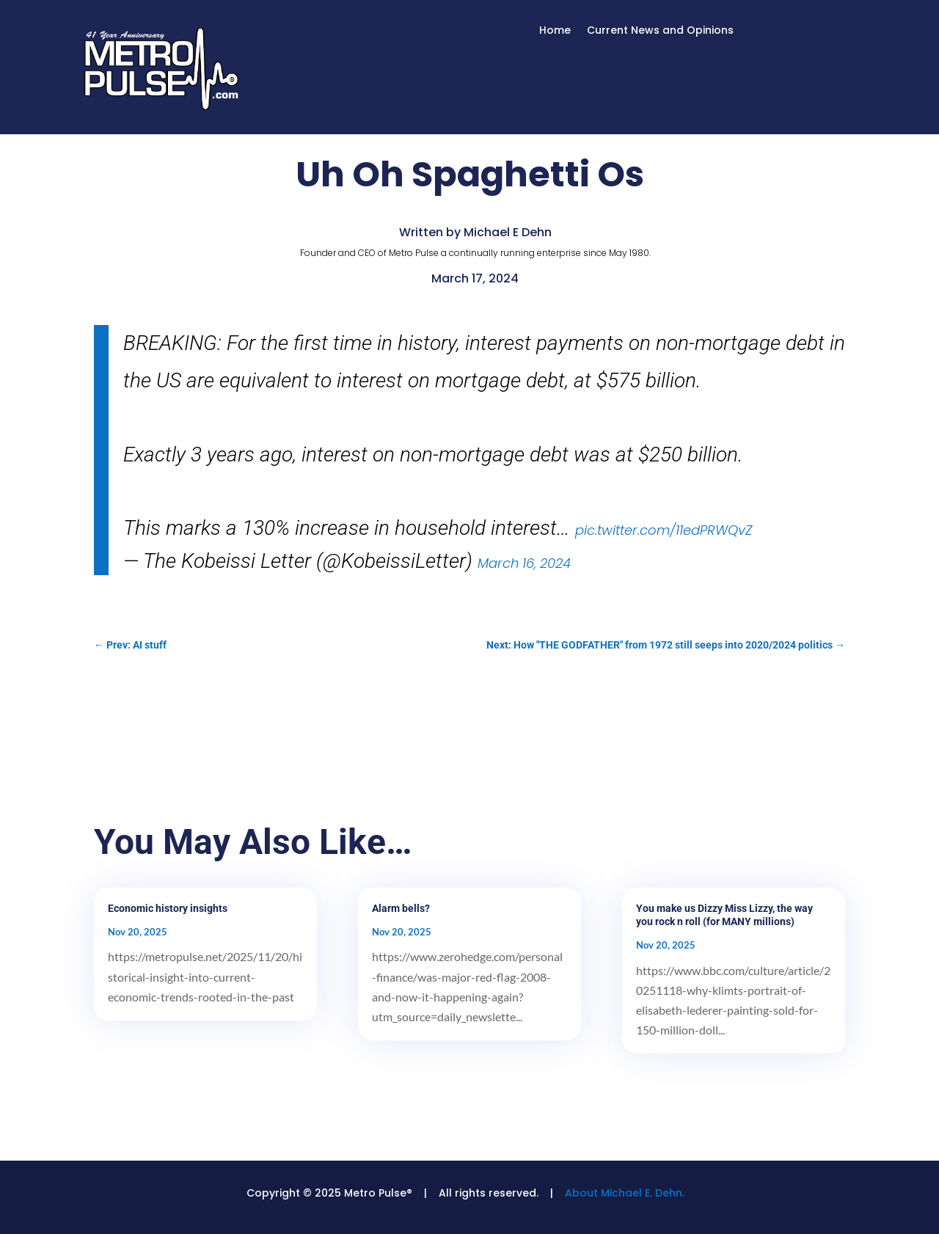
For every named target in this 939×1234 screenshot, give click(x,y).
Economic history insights (167, 908)
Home (555, 31)
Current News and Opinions (660, 31)
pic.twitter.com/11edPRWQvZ (663, 530)
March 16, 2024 (524, 563)
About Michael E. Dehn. (624, 1193)
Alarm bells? (401, 908)
